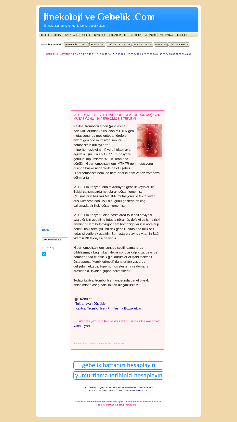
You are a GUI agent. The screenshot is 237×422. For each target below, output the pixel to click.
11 (93, 54)
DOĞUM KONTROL (118, 35)
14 (103, 54)
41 (189, 54)
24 (135, 54)
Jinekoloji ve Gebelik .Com (99, 16)
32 (161, 54)
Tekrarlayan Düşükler (91, 303)
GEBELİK (45, 35)
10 (90, 54)
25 (138, 54)
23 (132, 54)
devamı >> (141, 390)
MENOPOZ (136, 35)
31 (157, 54)
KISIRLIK (86, 35)
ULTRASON (150, 35)
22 (128, 54)
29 (151, 54)
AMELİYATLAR (166, 35)
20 (122, 54)
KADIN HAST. (71, 35)
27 (145, 54)
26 (141, 54)
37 (177, 54)
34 (167, 54)
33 (164, 54)
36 (173, 54)
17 (112, 54)
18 (116, 54)
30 (154, 54)
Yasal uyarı (81, 326)
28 (148, 54)
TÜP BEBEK (99, 35)
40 (186, 54)
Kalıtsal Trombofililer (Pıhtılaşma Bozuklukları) (109, 308)
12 (96, 54)
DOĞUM (57, 35)
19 (119, 54)
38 (180, 54)
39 (183, 54)
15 (106, 54)
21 (125, 54)
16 (109, 54)
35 (170, 54)
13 (99, 54)
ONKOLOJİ (182, 35)
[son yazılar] (48, 247)
